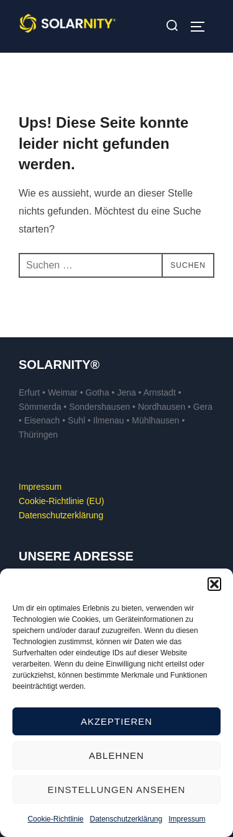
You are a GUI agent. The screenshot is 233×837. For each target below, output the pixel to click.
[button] (214, 584)
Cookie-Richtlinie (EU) (61, 501)
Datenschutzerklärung (125, 819)
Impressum (186, 819)
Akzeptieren (116, 721)
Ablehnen (116, 755)
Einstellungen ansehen (117, 789)
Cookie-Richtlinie (55, 819)
